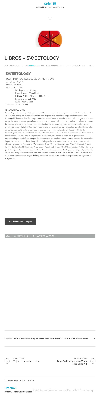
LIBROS (91, 66)
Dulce (15, 338)
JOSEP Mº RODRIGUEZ (75, 66)
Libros (65, 338)
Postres (72, 338)
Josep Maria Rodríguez (40, 338)
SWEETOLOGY (82, 338)
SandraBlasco (34, 66)
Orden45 (50, 3)
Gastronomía (24, 338)
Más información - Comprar (20, 222)
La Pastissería (56, 338)
